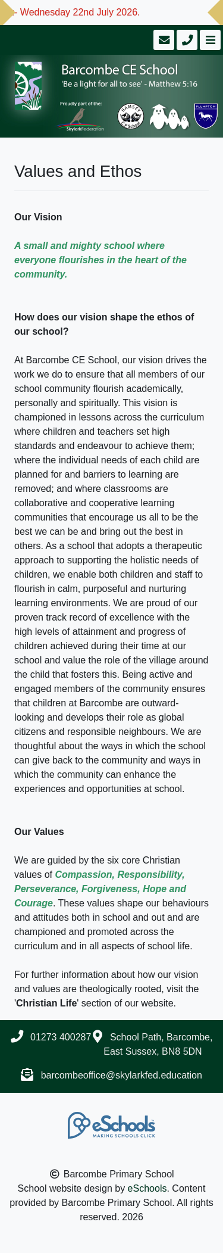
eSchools (147, 1188)
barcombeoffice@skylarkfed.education (121, 1075)
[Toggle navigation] (209, 40)
